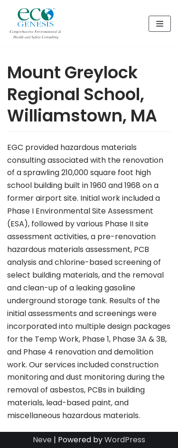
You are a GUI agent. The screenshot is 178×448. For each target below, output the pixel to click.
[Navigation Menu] (160, 24)
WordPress (124, 439)
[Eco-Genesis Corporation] (35, 24)
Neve (42, 439)
